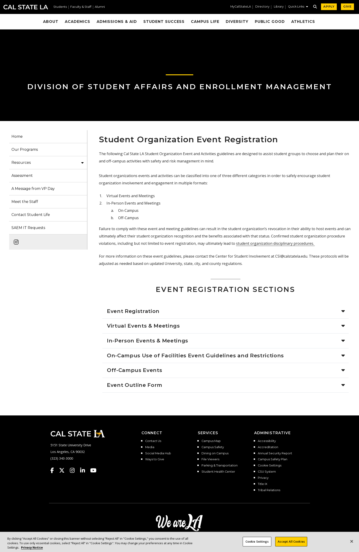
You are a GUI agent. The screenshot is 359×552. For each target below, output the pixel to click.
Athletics (303, 21)
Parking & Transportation (219, 465)
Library (279, 6)
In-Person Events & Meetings (148, 340)
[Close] (352, 544)
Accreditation (268, 447)
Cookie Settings (269, 465)
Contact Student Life (30, 215)
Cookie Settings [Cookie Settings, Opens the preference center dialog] (257, 544)
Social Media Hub (158, 453)
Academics (77, 21)
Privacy (263, 477)
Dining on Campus (214, 453)
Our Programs (24, 149)
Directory (262, 6)
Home (17, 136)
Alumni (100, 6)
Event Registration (133, 311)
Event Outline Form (135, 385)
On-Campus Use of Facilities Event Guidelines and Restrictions (196, 355)
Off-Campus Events (135, 370)
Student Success (164, 21)
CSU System (267, 471)
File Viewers (210, 459)
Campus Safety (212, 447)
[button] (298, 7)
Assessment (22, 175)
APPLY (329, 6)
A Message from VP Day (33, 188)
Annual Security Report (275, 453)
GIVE (347, 6)
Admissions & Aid (117, 21)
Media (149, 447)
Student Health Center (218, 471)
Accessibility (267, 441)
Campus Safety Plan (272, 459)
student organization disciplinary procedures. (275, 243)
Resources (21, 162)
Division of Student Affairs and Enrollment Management (179, 86)
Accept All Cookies (291, 544)
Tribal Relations (269, 490)
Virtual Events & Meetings (143, 326)
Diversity (237, 21)
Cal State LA (25, 7)
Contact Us (153, 441)
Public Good (270, 21)
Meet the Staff (24, 201)
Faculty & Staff (80, 6)
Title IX (262, 484)
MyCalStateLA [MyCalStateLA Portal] (240, 6)
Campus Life (205, 21)
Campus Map (211, 441)
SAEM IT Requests (28, 228)
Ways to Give (154, 459)
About (50, 21)
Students (60, 6)
